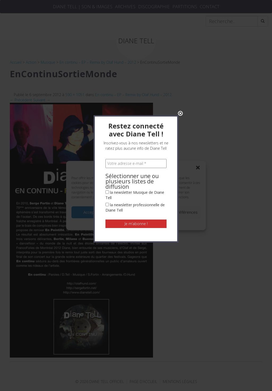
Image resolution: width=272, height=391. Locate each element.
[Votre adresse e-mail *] (136, 90)
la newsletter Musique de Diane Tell (134, 122)
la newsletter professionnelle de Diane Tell (135, 135)
